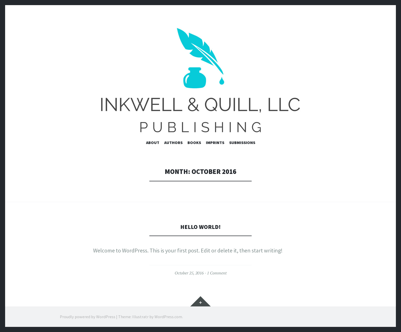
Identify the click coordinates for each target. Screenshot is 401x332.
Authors (173, 142)
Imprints (215, 142)
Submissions (242, 142)
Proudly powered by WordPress (87, 316)
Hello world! (200, 226)
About (152, 142)
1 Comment (217, 273)
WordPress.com (168, 316)
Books (194, 142)
